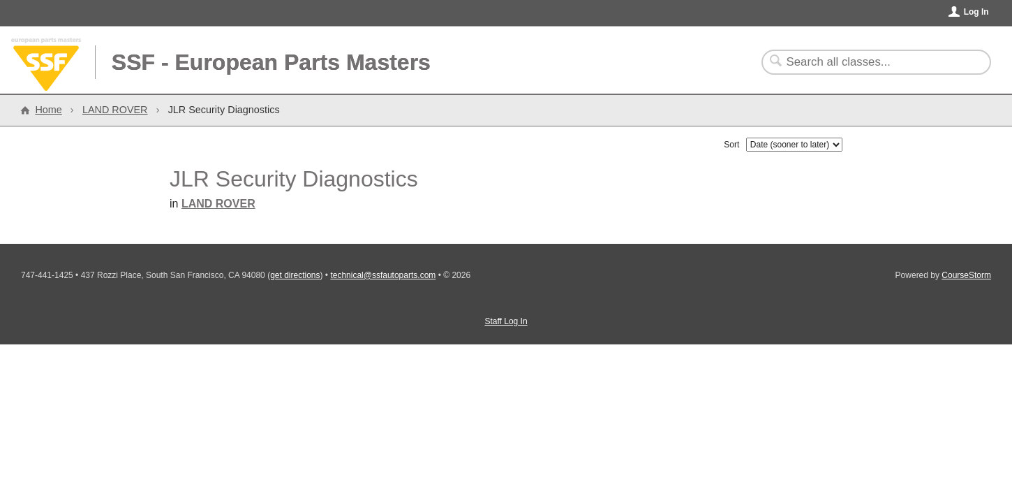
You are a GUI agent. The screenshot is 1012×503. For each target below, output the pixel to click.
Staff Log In (505, 321)
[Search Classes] (868, 62)
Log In (976, 12)
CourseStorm (966, 275)
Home (48, 109)
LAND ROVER (115, 109)
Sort (731, 145)
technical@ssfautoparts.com (383, 275)
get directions (295, 275)
